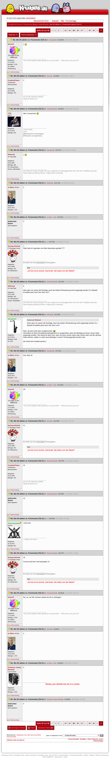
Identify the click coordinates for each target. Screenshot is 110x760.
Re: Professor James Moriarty (53, 699)
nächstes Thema (45, 728)
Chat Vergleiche (47, 757)
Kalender (55, 21)
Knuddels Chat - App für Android (25, 755)
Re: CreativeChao (50, 109)
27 (82, 30)
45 (89, 30)
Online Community (101, 755)
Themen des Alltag (30, 24)
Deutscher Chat (7, 755)
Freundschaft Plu (76, 755)
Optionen (13, 35)
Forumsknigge (71, 21)
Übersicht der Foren (41, 21)
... (61, 30)
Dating (92, 755)
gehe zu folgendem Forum (54, 735)
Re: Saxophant (51, 40)
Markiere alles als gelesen (15, 740)
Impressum (58, 757)
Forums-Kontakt (73, 739)
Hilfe (62, 21)
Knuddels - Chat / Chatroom (89, 739)
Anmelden (31, 18)
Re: (45, 242)
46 (94, 30)
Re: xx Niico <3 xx (50, 217)
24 (69, 30)
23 (65, 30)
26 (78, 30)
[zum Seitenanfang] (13, 72)
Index (31, 728)
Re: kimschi (48, 76)
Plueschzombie (11, 736)
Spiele (86, 755)
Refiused (38, 320)
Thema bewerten (29, 35)
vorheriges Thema (16, 728)
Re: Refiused (48, 183)
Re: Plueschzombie (50, 553)
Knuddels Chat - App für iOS (47, 755)
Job (65, 757)
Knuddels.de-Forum (15, 24)
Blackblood (20, 735)
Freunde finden (63, 755)
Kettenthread (43, 24)
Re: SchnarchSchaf (50, 281)
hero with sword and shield (32, 735)
